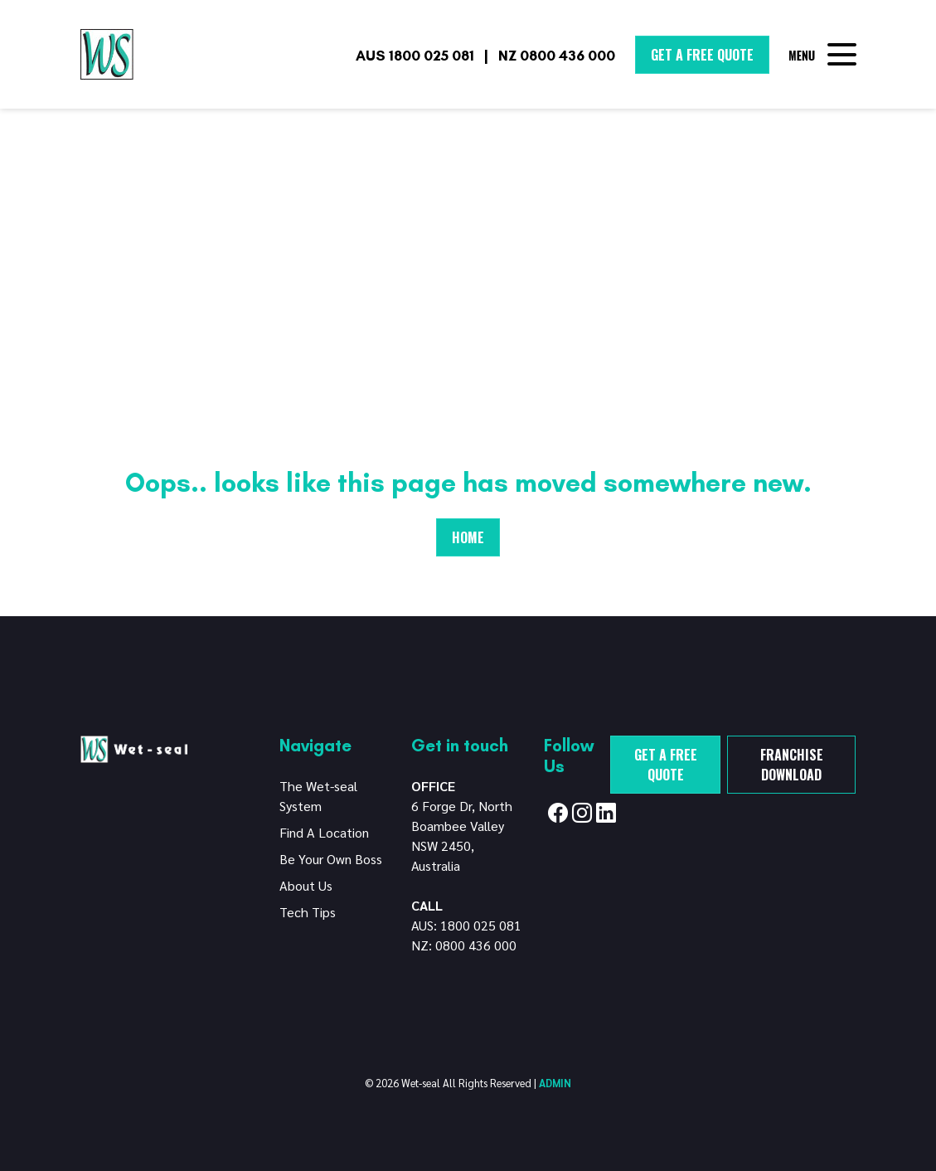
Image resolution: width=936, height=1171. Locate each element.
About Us (305, 885)
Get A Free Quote (702, 55)
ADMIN (555, 1083)
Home (468, 537)
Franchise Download (791, 765)
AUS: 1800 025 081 (466, 925)
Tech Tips (307, 912)
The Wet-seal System (318, 795)
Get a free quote (665, 765)
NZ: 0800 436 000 (463, 945)
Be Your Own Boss (330, 858)
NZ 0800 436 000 (556, 55)
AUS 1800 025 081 (415, 55)
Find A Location (324, 832)
